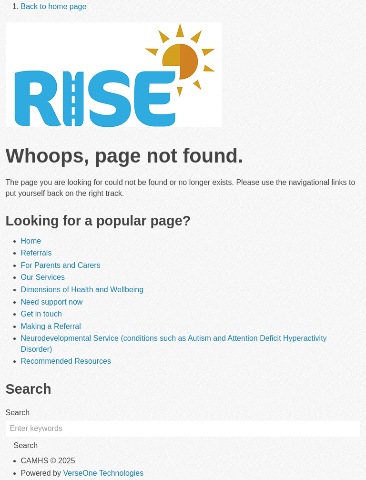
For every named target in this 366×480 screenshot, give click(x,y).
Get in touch (41, 314)
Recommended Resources (66, 361)
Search (18, 413)
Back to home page (54, 6)
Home (31, 241)
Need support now (52, 302)
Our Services (43, 277)
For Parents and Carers (61, 265)
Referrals (36, 253)
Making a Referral (51, 326)
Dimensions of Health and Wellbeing (82, 290)
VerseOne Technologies (103, 473)
